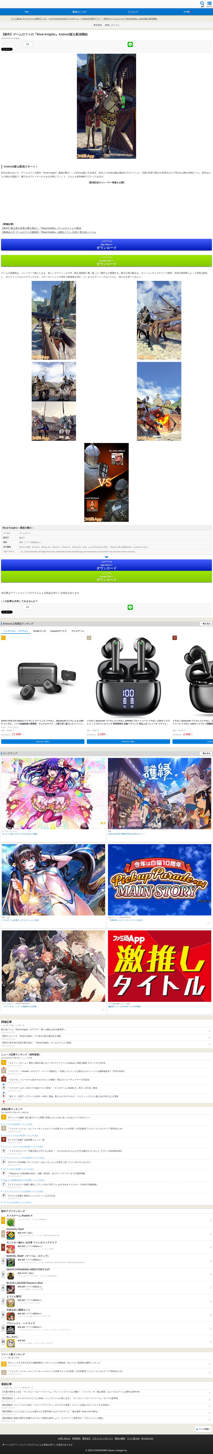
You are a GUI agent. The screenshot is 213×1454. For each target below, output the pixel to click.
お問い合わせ (64, 1438)
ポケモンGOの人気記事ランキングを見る (18, 1169)
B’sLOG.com (147, 1438)
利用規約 (76, 1438)
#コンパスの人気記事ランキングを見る (17, 1124)
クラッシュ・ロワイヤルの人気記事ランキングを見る (23, 1147)
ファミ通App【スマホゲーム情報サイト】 (29, 19)
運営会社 (86, 1438)
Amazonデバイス (58, 631)
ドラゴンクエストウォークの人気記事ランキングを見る (24, 1158)
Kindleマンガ (39, 631)
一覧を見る (206, 624)
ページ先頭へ (204, 1429)
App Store (106, 245)
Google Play (106, 261)
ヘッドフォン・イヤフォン (16, 631)
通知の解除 (120, 1438)
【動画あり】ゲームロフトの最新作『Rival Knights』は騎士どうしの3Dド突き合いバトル (48, 232)
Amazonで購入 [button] (43, 741)
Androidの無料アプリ (91, 19)
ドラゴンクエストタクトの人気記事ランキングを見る (23, 1191)
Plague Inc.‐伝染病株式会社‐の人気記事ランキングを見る (23, 1180)
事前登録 (98, 25)
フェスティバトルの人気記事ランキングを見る (20, 1135)
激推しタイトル (112, 25)
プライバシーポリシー (102, 1438)
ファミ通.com (133, 1438)
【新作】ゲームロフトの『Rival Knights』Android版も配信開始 (130, 19)
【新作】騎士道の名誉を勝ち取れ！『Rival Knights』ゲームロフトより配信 (41, 228)
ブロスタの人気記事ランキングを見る (17, 1202)
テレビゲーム (77, 631)
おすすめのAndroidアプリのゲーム (64, 19)
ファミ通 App (11, 4)
